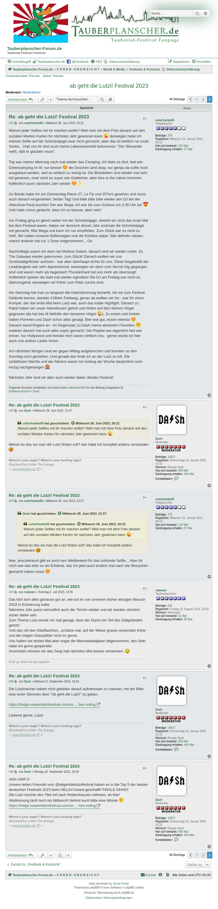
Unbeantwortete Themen (23, 76)
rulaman (160, 590)
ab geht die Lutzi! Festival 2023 (109, 86)
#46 (11, 771)
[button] (190, 99)
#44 (11, 592)
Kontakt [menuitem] (148, 875)
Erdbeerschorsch (19, 391)
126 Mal (183, 145)
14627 (171, 456)
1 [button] (197, 99)
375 (169, 135)
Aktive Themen (53, 76)
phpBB (94, 887)
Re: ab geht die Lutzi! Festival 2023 (49, 117)
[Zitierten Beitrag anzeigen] (73, 423)
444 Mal (189, 474)
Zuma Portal (120, 883)
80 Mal (188, 619)
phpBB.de (127, 892)
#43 (11, 500)
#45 (11, 681)
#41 (11, 123)
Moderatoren (32, 92)
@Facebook (80, 61)
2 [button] (203, 99)
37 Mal (188, 149)
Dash (36, 391)
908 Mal (183, 470)
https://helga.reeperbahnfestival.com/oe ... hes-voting (52, 704)
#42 (11, 410)
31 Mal (182, 615)
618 (169, 605)
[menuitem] (96, 61)
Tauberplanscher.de (51, 61)
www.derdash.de (23, 469)
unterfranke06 (164, 120)
